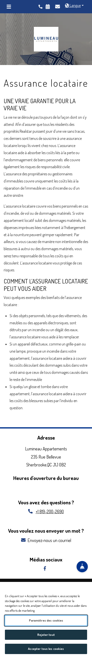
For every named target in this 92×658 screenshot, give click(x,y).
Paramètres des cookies (46, 620)
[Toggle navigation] (9, 6)
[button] (74, 5)
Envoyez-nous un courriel (46, 540)
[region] (46, 620)
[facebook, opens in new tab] (46, 568)
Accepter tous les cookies (46, 649)
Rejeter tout (46, 635)
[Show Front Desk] (82, 567)
